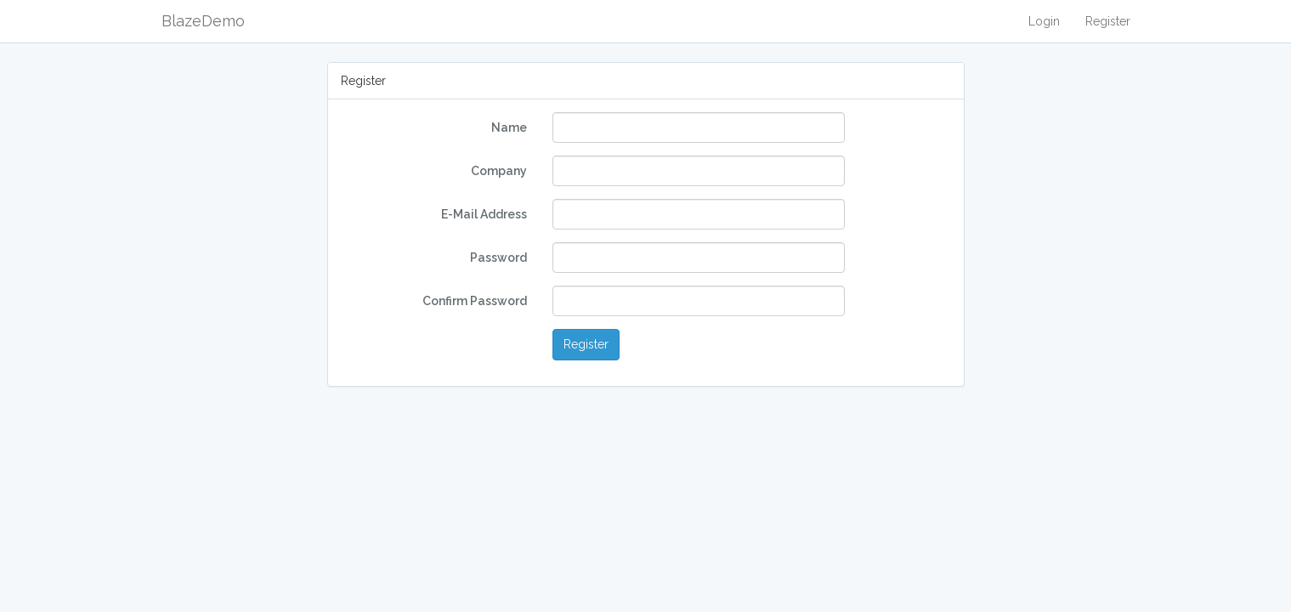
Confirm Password (474, 301)
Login (1044, 21)
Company (499, 171)
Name (509, 127)
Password (498, 257)
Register (1107, 21)
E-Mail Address (484, 214)
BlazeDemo (203, 21)
